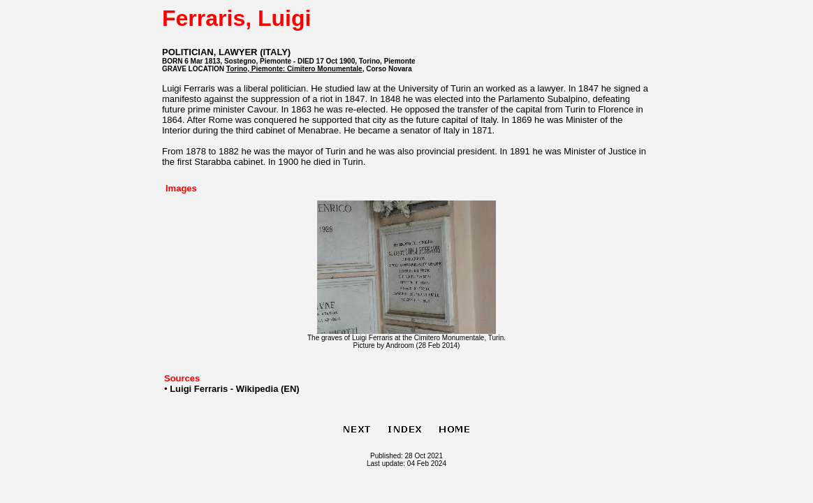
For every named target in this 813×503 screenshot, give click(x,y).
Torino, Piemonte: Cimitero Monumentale (294, 69)
